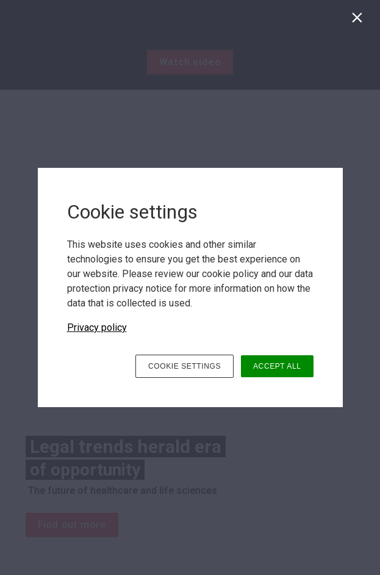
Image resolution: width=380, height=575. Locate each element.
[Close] (359, 20)
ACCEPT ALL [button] (277, 366)
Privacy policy (97, 327)
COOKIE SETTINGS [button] (184, 366)
